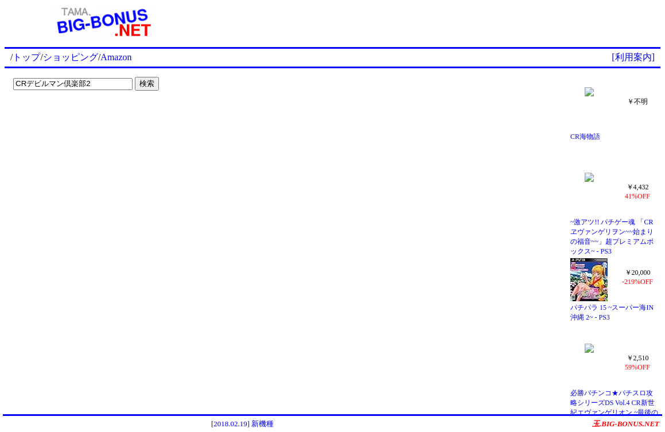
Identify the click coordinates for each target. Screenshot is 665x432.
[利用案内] (633, 57)
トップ (26, 57)
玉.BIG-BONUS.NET (625, 423)
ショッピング (70, 57)
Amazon (115, 57)
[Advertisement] (431, 22)
